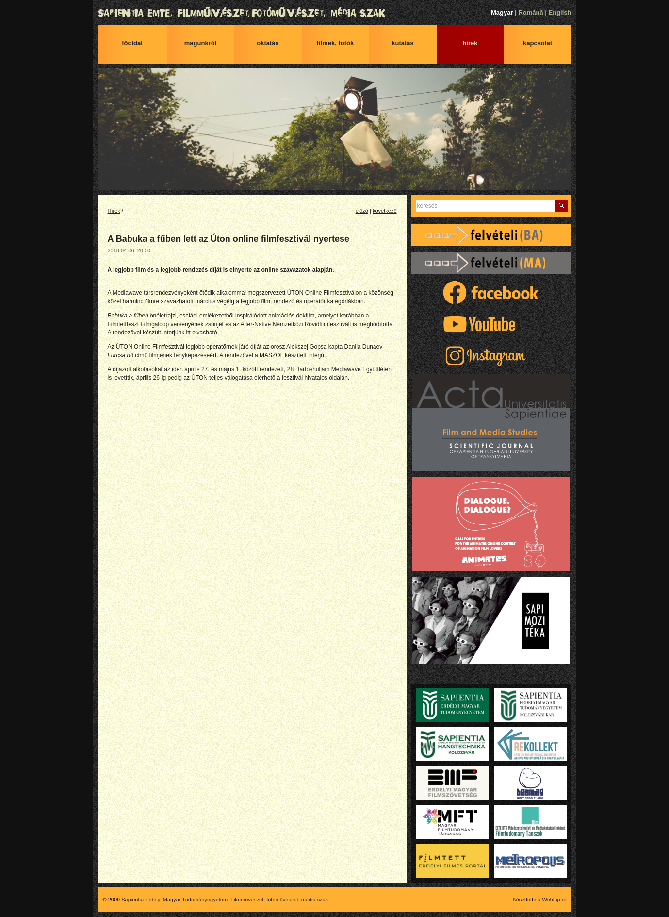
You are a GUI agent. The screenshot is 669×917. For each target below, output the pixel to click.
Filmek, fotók (335, 43)
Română (530, 12)
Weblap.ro (554, 899)
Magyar (502, 12)
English (560, 12)
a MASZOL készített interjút (290, 355)
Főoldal (132, 43)
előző (362, 211)
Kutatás (403, 43)
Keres (561, 206)
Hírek (469, 43)
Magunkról (200, 43)
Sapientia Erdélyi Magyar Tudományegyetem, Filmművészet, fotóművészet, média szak (334, 13)
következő (385, 211)
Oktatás (268, 43)
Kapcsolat (537, 43)
